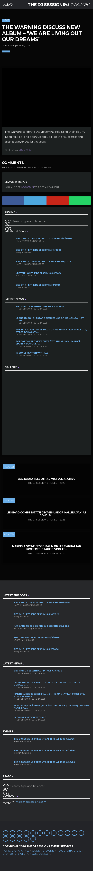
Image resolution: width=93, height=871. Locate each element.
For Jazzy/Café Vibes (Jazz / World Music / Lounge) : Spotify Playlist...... (48, 342)
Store (77, 850)
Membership (64, 850)
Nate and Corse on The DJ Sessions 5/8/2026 (43, 261)
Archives (23, 850)
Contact (44, 854)
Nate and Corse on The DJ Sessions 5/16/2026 (44, 238)
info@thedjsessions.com (30, 801)
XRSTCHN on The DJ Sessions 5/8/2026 (39, 273)
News (6, 20)
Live (14, 850)
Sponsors (9, 854)
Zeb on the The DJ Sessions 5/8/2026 (38, 285)
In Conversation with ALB (32, 353)
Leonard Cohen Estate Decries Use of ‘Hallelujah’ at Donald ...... (50, 319)
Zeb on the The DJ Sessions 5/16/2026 (38, 250)
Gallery (23, 854)
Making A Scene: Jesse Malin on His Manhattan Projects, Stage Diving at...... (51, 330)
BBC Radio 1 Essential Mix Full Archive (40, 306)
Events (50, 850)
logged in (27, 187)
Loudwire (25, 150)
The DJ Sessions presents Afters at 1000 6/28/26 (44, 762)
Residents (37, 850)
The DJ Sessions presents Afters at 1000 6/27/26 (44, 750)
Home (6, 850)
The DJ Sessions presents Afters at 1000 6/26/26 (44, 739)
